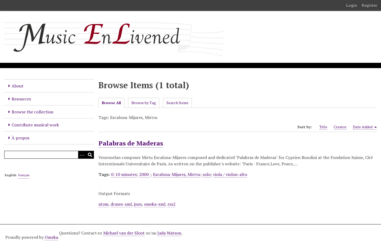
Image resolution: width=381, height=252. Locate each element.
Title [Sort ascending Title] (323, 126)
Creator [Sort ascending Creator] (340, 126)
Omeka (51, 237)
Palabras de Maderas (130, 143)
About (18, 86)
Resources (21, 99)
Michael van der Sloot (124, 233)
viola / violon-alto (230, 174)
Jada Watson (169, 233)
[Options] (82, 155)
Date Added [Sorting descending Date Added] (365, 127)
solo (207, 174)
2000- (145, 174)
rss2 (171, 204)
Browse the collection (32, 112)
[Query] (49, 155)
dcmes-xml (121, 204)
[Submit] (90, 155)
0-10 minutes (124, 174)
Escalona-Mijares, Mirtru (176, 174)
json (138, 204)
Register (369, 5)
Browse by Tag (143, 102)
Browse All (111, 102)
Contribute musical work (35, 125)
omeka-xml (154, 204)
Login (351, 5)
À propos (20, 138)
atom (103, 204)
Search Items (177, 102)
